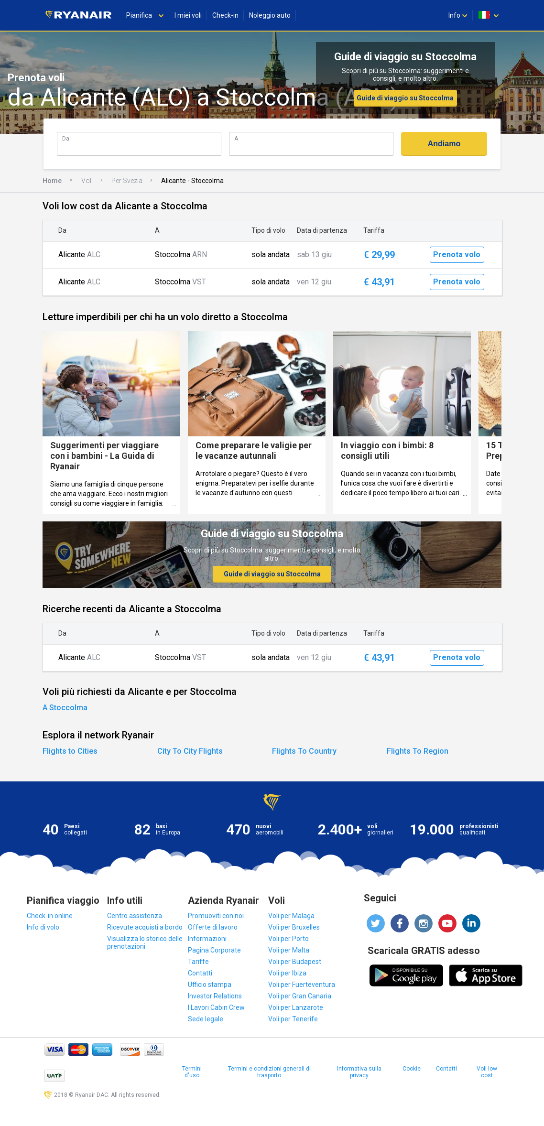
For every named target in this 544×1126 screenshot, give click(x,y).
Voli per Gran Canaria (299, 996)
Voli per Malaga (291, 916)
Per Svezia (126, 180)
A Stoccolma (65, 707)
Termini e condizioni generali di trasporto (269, 1072)
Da (65, 138)
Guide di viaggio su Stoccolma (405, 98)
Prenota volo (456, 254)
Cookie (412, 1068)
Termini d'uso (192, 1072)
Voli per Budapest (294, 961)
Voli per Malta (288, 950)
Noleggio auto (270, 15)
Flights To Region (417, 751)
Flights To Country (304, 751)
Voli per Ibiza (287, 973)
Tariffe (198, 961)
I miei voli (188, 15)
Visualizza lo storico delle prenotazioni (145, 942)
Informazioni (207, 938)
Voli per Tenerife (293, 1019)
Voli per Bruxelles (294, 927)
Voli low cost (487, 1072)
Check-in (225, 15)
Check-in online (50, 916)
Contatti (200, 973)
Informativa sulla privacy (359, 1072)
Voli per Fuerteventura (301, 984)
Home (52, 180)
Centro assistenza (134, 916)
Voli (87, 180)
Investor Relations (215, 996)
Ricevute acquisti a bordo (145, 927)
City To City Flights (190, 751)
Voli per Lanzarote (295, 1007)
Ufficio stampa (209, 984)
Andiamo (444, 144)
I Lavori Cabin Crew (216, 1007)
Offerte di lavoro (213, 927)
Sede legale (205, 1019)
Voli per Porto (288, 938)
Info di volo (43, 927)
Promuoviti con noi (216, 916)
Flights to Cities (70, 751)
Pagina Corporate (214, 950)
